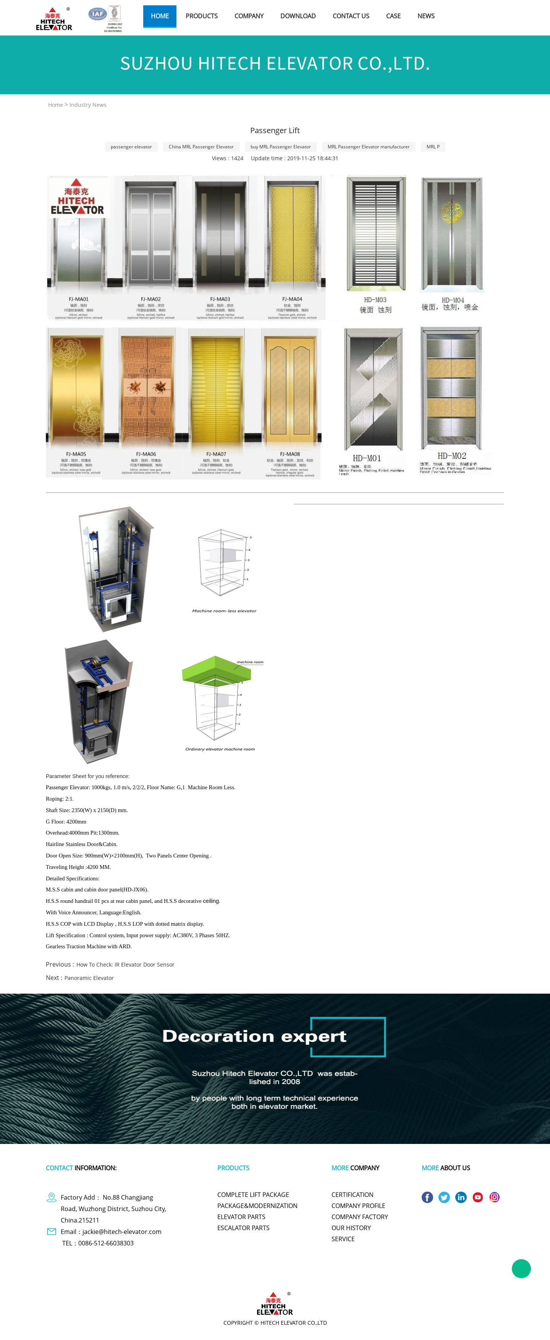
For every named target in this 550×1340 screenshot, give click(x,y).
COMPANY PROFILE (358, 1206)
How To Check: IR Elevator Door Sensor (125, 964)
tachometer (240, 1277)
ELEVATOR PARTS (241, 1217)
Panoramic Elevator (89, 977)
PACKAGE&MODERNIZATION (257, 1206)
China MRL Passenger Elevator (201, 146)
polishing (330, 1277)
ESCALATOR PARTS (243, 1228)
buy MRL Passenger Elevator (281, 146)
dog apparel (115, 1277)
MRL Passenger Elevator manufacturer (369, 146)
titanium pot (361, 1277)
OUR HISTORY (351, 1228)
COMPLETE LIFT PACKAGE (253, 1194)
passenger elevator (131, 146)
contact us (351, 16)
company (249, 16)
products (202, 16)
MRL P (433, 146)
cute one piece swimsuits (287, 1277)
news (426, 16)
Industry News (88, 104)
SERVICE (343, 1239)
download (298, 16)
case (393, 16)
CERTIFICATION (353, 1194)
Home (55, 104)
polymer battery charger (161, 1277)
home (160, 16)
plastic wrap (207, 1277)
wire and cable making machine (414, 1277)
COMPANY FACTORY (360, 1217)
